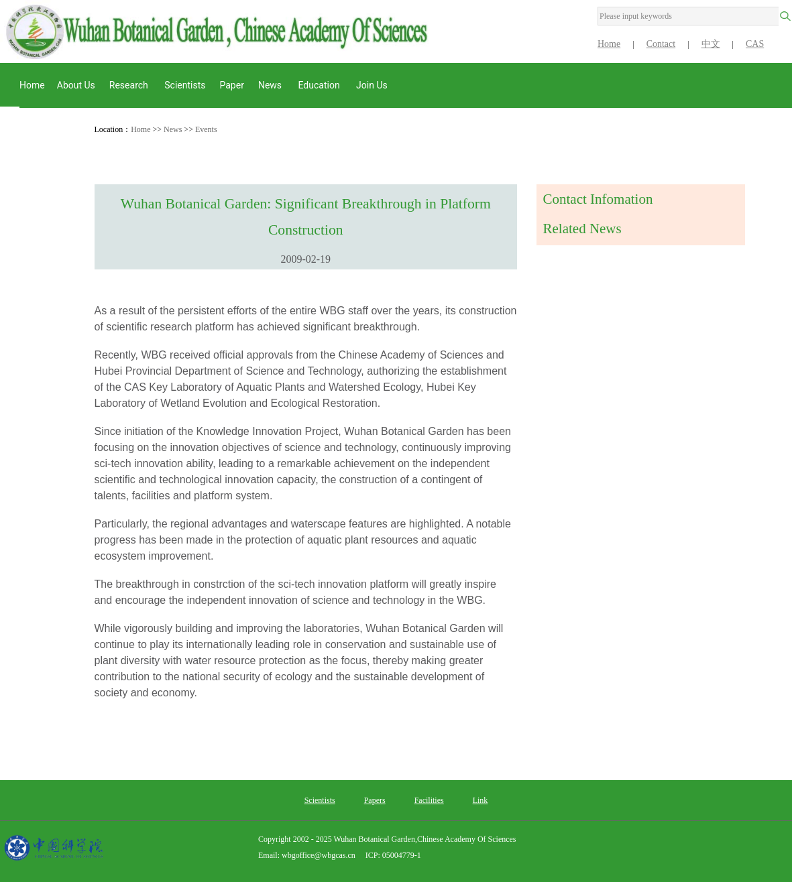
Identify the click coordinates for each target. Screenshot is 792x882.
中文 (710, 44)
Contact (661, 44)
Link (480, 800)
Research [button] (129, 85)
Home (609, 44)
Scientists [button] (184, 85)
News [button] (271, 85)
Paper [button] (231, 85)
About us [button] (76, 85)
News (173, 129)
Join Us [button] (373, 85)
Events (206, 129)
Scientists (319, 800)
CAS (755, 44)
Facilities (429, 800)
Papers (375, 800)
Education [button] (320, 85)
